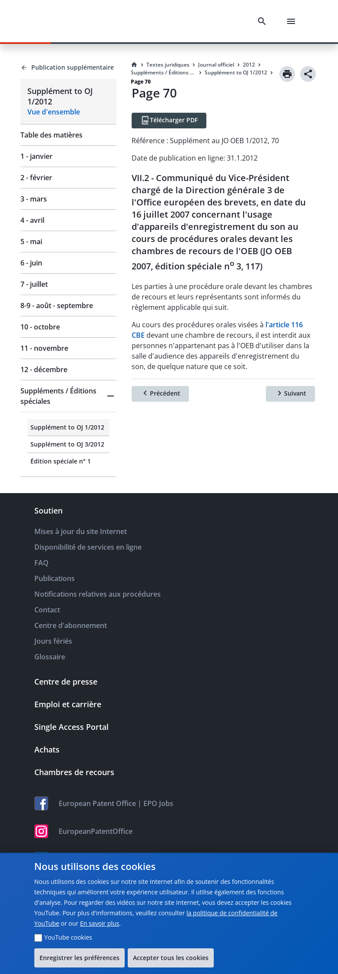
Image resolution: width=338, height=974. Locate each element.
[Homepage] (134, 64)
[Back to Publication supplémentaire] (68, 67)
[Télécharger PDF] (169, 120)
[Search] (264, 21)
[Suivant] (290, 394)
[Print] (287, 74)
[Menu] (293, 21)
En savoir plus (99, 923)
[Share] (308, 74)
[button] (68, 396)
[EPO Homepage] (54, 21)
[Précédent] (160, 394)
